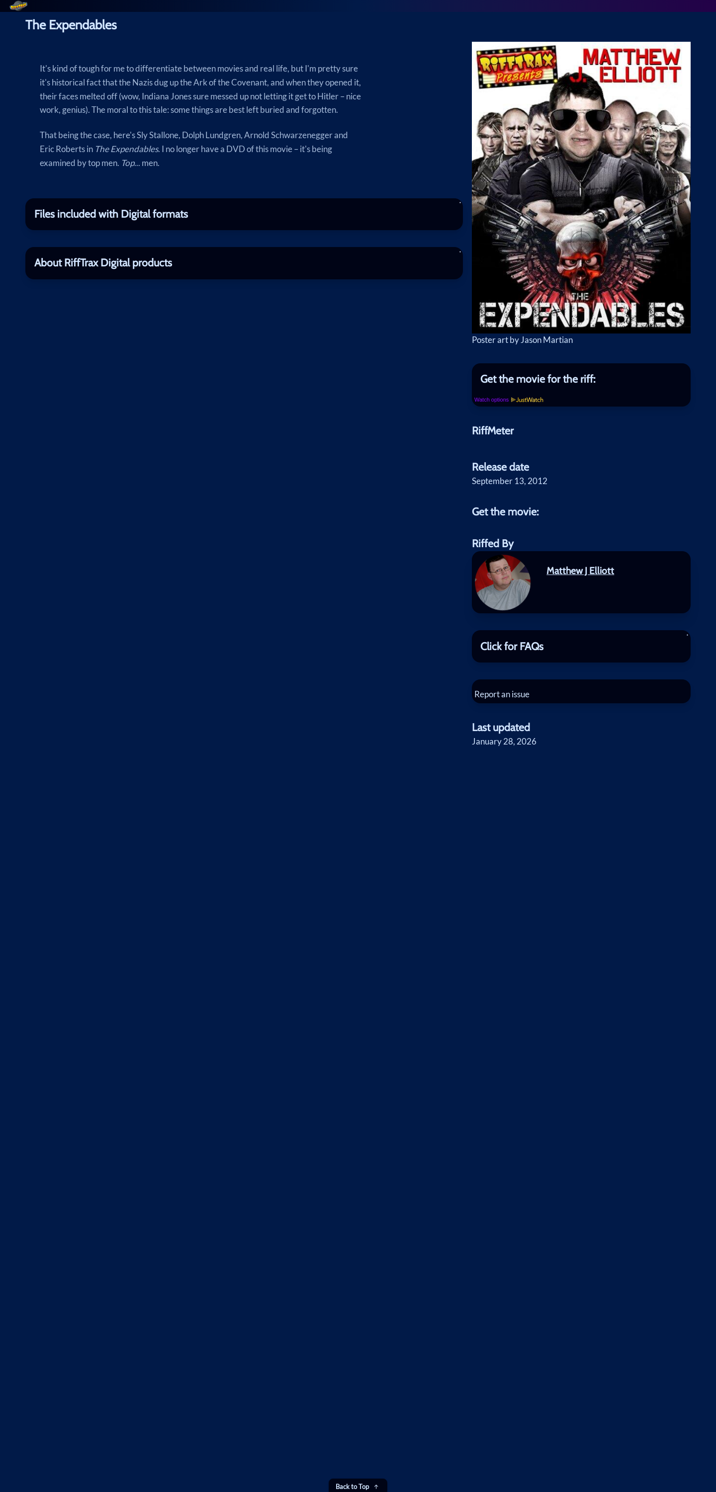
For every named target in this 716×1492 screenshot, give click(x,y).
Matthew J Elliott (580, 624)
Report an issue (508, 748)
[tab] (581, 427)
